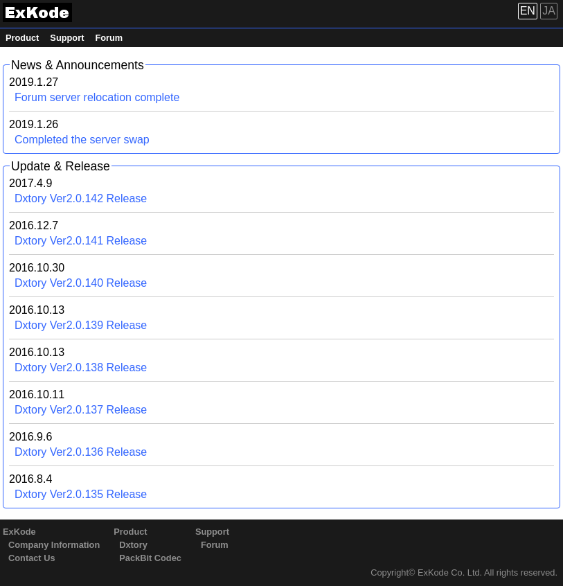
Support (67, 38)
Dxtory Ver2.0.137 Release (81, 410)
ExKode (19, 531)
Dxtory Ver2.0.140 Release (81, 283)
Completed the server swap (82, 139)
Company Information (54, 545)
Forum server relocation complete (97, 97)
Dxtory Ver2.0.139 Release (81, 325)
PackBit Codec (150, 558)
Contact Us (31, 558)
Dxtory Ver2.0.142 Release (81, 198)
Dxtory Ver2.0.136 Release (81, 452)
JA (548, 11)
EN (527, 11)
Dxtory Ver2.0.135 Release (81, 494)
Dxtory (133, 545)
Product (22, 38)
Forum (109, 38)
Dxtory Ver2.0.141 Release (81, 241)
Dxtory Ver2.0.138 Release (81, 367)
